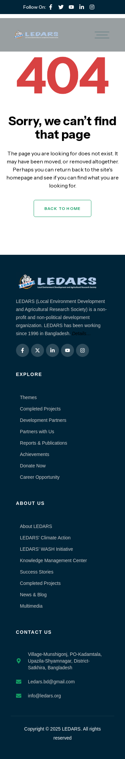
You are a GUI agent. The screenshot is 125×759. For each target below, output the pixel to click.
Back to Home (62, 208)
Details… (81, 333)
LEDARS (71, 729)
